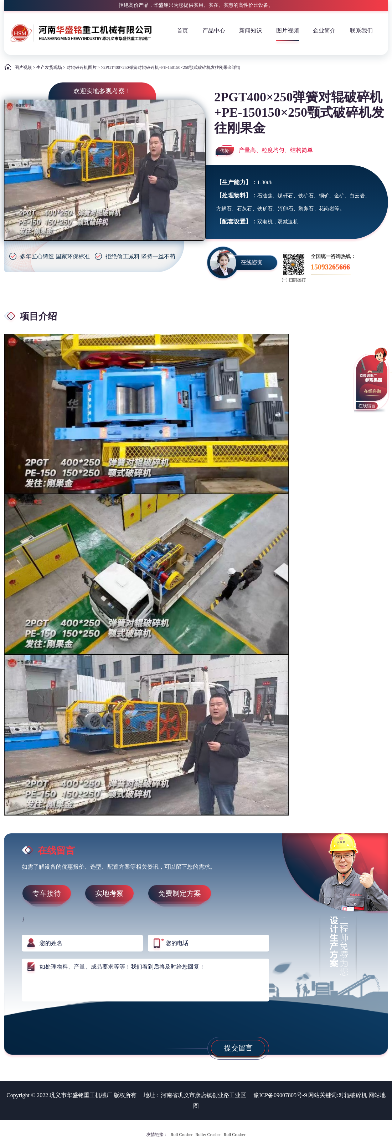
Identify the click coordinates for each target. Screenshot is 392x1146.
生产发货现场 (49, 67)
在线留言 (367, 405)
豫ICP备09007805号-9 (280, 1095)
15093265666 (330, 267)
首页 (182, 30)
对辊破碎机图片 (82, 67)
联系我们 (361, 30)
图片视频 (287, 30)
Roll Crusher (182, 1134)
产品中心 (213, 30)
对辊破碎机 (353, 1095)
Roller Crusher (208, 1134)
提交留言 (238, 1048)
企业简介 (324, 30)
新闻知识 (250, 30)
